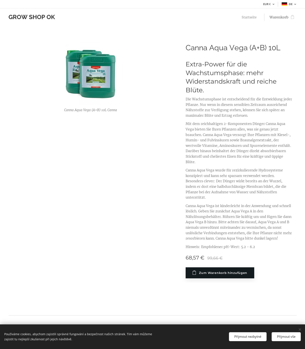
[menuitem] (249, 17)
